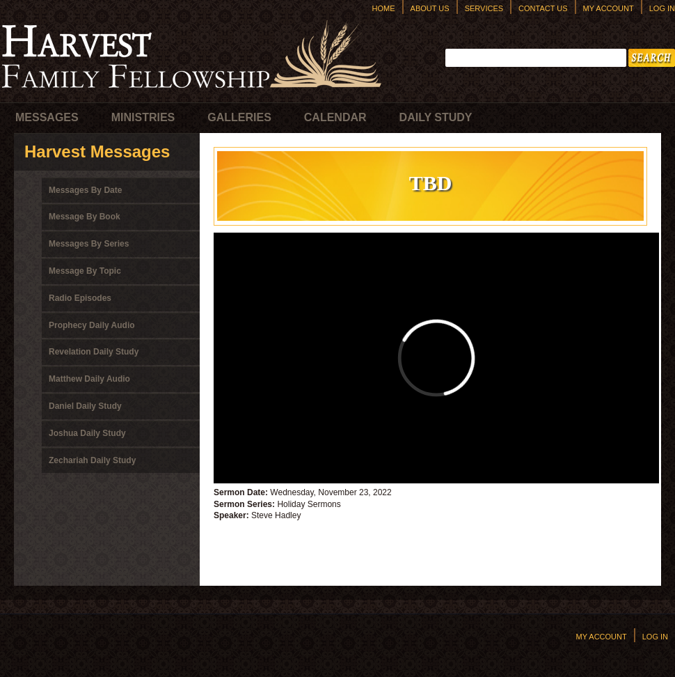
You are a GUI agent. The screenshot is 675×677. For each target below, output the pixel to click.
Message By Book (84, 216)
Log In (662, 8)
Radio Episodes (80, 298)
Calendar (335, 117)
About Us (430, 8)
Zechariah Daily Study (92, 460)
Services (484, 8)
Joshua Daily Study (87, 433)
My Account (608, 8)
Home (383, 8)
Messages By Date (85, 190)
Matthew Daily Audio (89, 379)
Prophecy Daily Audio (92, 325)
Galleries (239, 117)
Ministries (143, 117)
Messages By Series (89, 244)
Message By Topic (85, 271)
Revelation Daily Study (93, 352)
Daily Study (435, 117)
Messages (47, 117)
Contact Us (543, 8)
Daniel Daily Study (85, 406)
